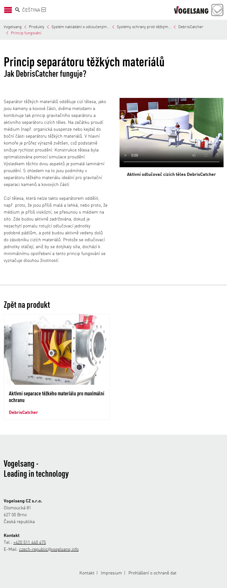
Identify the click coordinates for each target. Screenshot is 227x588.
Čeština (34, 10)
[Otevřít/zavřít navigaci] (9, 9)
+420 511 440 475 (29, 542)
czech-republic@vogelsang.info (49, 549)
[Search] (17, 9)
